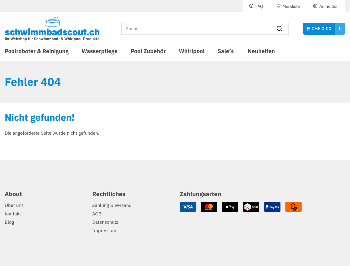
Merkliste (291, 6)
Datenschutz (105, 222)
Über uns (14, 205)
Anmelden (329, 6)
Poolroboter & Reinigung (37, 52)
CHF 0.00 (321, 28)
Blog (9, 222)
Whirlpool (192, 52)
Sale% (226, 52)
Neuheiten (261, 52)
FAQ (259, 6)
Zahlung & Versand (111, 205)
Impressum (104, 230)
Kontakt (13, 213)
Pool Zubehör (148, 52)
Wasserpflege (100, 52)
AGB (96, 213)
